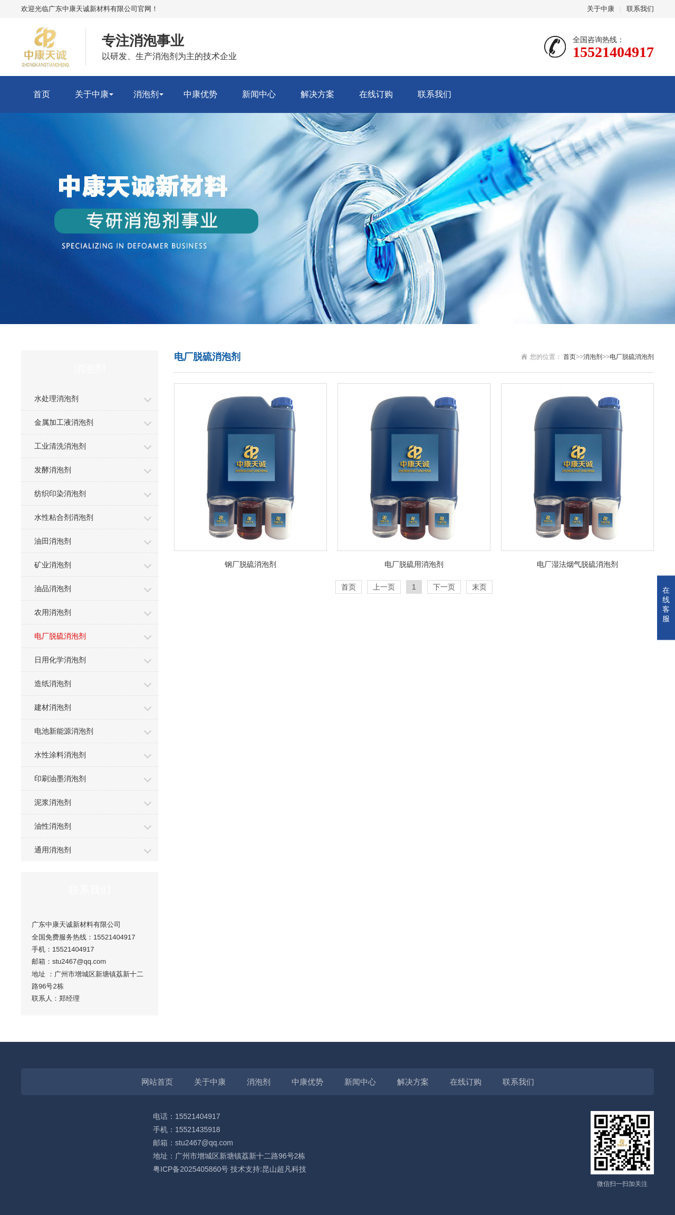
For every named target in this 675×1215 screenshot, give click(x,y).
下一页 (444, 587)
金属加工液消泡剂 (63, 422)
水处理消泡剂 (56, 398)
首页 (41, 94)
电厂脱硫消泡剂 (60, 636)
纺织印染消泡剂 (60, 493)
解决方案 (317, 94)
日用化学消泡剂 (60, 660)
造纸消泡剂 (52, 683)
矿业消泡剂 (52, 565)
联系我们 (640, 9)
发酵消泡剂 (52, 470)
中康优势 (200, 94)
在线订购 (376, 94)
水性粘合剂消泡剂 (63, 517)
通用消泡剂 (52, 850)
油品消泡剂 (52, 588)
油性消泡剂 (52, 826)
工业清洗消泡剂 (60, 446)
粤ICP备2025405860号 (190, 1169)
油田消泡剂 (52, 541)
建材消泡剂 (52, 707)
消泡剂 (146, 94)
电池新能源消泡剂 (63, 731)
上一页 (384, 587)
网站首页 (157, 1081)
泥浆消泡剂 (52, 802)
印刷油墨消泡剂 (60, 778)
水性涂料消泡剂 (60, 755)
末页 (479, 587)
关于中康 (600, 9)
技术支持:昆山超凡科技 (268, 1169)
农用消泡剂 (52, 612)
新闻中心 (259, 94)
